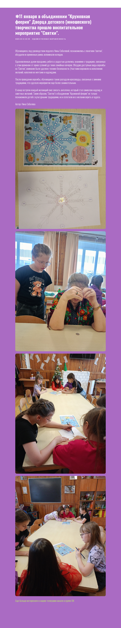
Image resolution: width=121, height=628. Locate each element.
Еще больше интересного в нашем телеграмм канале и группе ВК (44, 601)
